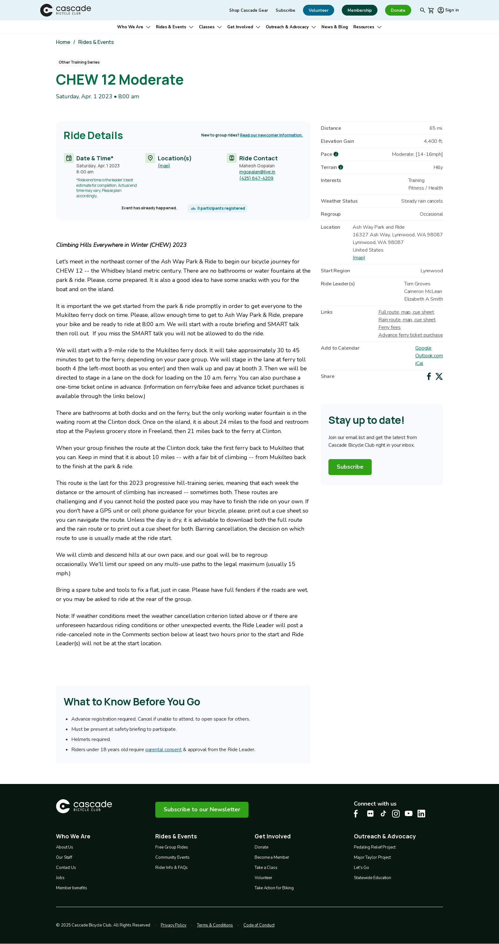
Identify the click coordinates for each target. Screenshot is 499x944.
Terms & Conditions (215, 925)
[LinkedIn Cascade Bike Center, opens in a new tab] (421, 813)
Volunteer (263, 878)
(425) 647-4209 (256, 178)
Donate (261, 847)
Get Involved (240, 27)
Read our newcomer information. (271, 135)
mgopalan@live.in (257, 172)
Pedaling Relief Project (375, 847)
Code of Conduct (259, 925)
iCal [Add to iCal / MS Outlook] (419, 363)
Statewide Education (372, 878)
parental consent (163, 749)
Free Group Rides (171, 847)
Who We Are (130, 27)
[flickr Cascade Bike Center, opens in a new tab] (370, 813)
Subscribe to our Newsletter (202, 809)
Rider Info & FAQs (171, 868)
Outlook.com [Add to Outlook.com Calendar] (429, 355)
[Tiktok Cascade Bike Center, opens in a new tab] (383, 813)
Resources (363, 27)
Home (63, 41)
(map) (164, 165)
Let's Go (361, 868)
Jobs (60, 878)
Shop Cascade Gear (248, 10)
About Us (64, 847)
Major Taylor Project (372, 857)
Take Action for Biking (274, 888)
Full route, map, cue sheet (406, 312)
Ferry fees (389, 327)
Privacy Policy (173, 925)
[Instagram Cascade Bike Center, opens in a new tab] (396, 814)
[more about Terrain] (340, 167)
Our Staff (64, 857)
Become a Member (272, 857)
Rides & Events (171, 27)
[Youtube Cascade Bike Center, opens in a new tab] (408, 813)
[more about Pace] (336, 154)
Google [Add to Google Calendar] (423, 348)
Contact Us (66, 868)
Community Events (172, 857)
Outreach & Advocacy (287, 27)
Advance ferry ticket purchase (410, 335)
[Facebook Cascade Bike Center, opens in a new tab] (358, 814)
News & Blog (334, 27)
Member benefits (71, 888)
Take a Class (266, 868)
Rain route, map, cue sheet (407, 319)
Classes (206, 27)
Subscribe (285, 10)
